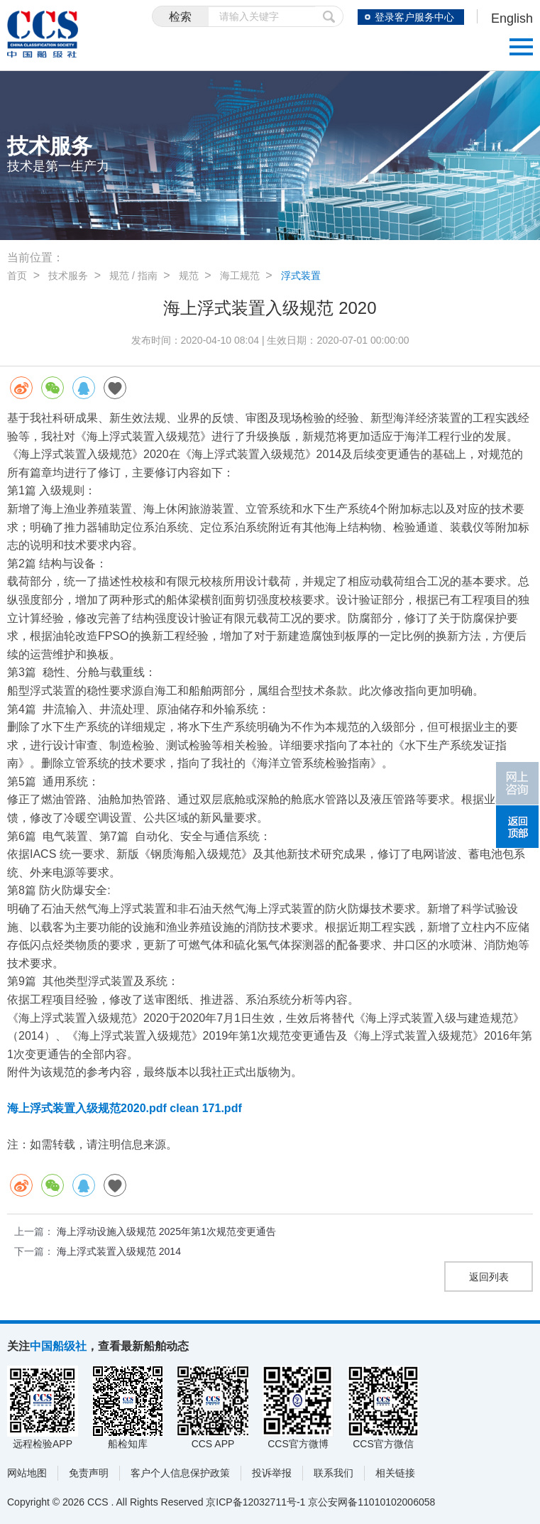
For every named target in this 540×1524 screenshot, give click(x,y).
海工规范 (240, 275)
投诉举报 (272, 1473)
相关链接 (395, 1473)
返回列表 (489, 1277)
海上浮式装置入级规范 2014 (119, 1251)
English (512, 18)
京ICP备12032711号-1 (255, 1502)
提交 (329, 16)
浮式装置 (301, 275)
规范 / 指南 (133, 275)
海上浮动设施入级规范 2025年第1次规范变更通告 (166, 1231)
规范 (189, 275)
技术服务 (68, 275)
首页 (17, 275)
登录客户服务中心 (414, 17)
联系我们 (333, 1473)
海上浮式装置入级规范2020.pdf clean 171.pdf (124, 1108)
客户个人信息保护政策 (180, 1473)
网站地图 (27, 1473)
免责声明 (89, 1473)
